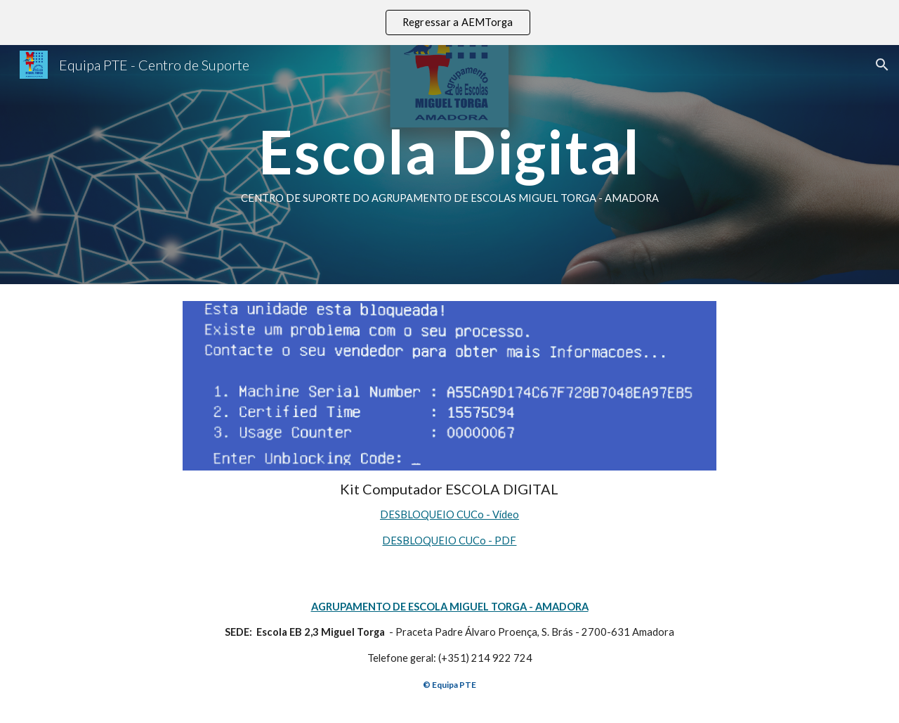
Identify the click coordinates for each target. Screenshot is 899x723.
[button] (882, 65)
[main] (449, 164)
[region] (449, 22)
